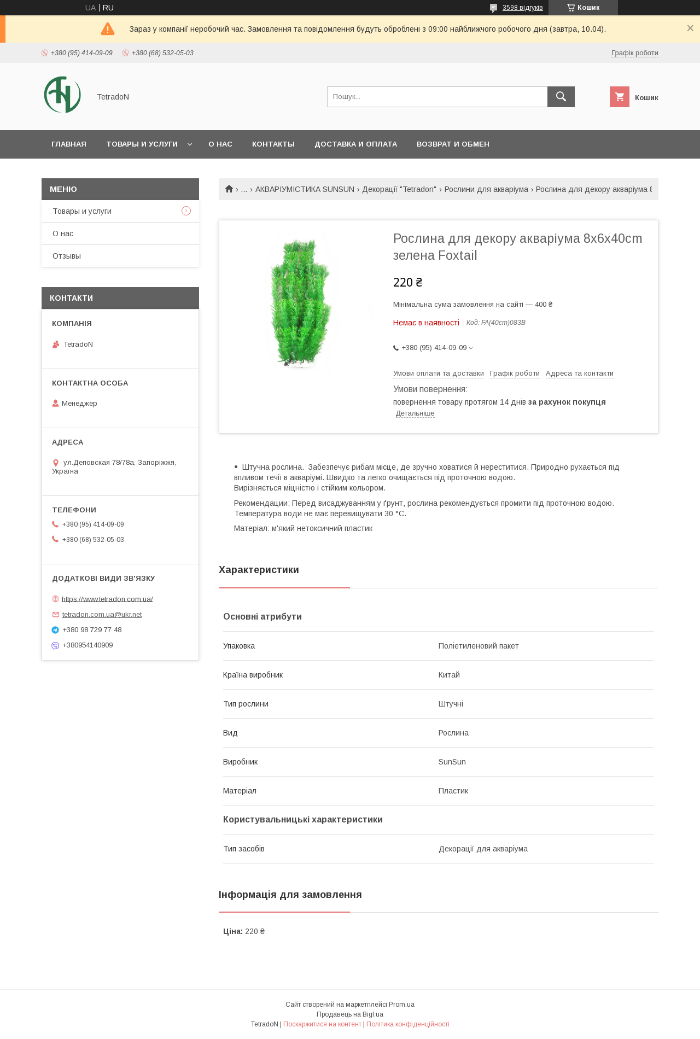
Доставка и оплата (355, 144)
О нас (220, 144)
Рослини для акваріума (486, 189)
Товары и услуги (142, 144)
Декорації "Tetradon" (399, 189)
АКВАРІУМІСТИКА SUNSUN (304, 189)
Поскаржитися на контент (322, 1024)
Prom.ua (402, 1004)
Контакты (273, 144)
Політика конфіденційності (408, 1024)
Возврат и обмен (453, 144)
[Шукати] (561, 96)
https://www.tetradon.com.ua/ (107, 598)
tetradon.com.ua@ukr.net (102, 614)
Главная (68, 144)
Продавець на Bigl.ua (350, 1014)
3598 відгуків (523, 7)
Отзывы (66, 256)
